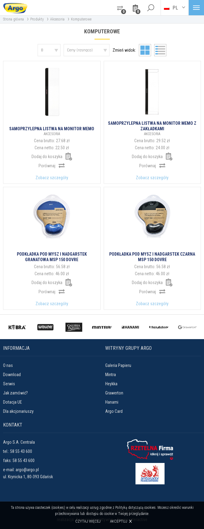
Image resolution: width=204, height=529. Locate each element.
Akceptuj (118, 521)
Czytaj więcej (88, 521)
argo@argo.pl (27, 469)
